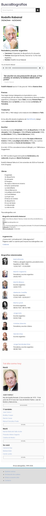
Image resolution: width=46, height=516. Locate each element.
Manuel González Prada (11, 421)
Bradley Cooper (8, 415)
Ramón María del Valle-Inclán (12, 431)
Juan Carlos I (7, 412)
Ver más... (23, 424)
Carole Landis (7, 454)
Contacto (8, 480)
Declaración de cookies (12, 474)
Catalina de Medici (9, 437)
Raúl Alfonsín (31, 119)
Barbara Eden (7, 451)
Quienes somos (10, 471)
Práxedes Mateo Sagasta (11, 434)
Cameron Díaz (7, 448)
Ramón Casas (7, 418)
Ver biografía (23, 405)
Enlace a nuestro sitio (12, 477)
